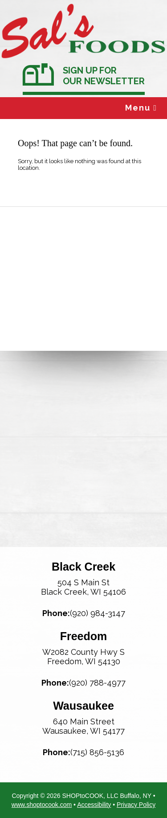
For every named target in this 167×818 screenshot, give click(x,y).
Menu (141, 107)
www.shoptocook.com (42, 804)
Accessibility (94, 804)
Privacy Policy (136, 804)
